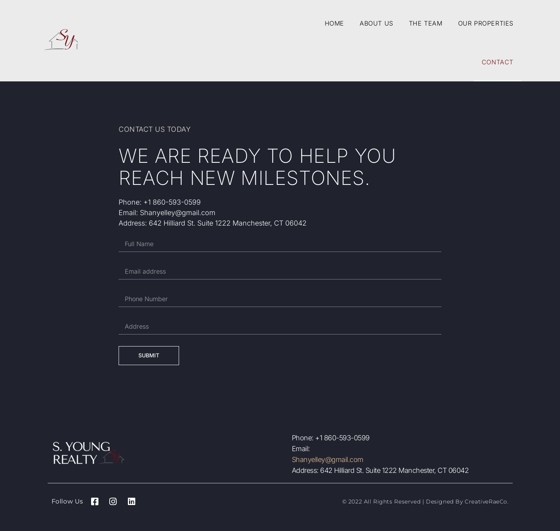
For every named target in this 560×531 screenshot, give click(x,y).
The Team (426, 23)
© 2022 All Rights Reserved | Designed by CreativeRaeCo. (425, 501)
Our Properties (485, 23)
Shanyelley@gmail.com (328, 459)
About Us (376, 23)
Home (334, 23)
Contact (497, 62)
